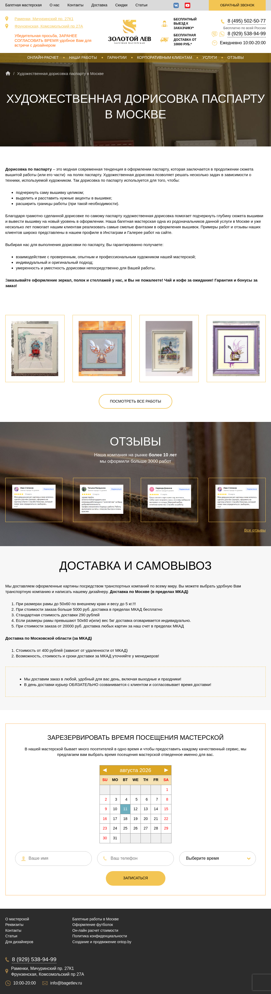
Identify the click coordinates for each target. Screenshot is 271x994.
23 (105, 828)
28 (156, 828)
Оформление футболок (92, 924)
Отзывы (235, 57)
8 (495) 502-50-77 (247, 21)
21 (156, 819)
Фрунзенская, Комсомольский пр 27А (49, 26)
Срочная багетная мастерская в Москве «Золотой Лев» (129, 32)
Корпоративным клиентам (164, 57)
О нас (55, 5)
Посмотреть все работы (135, 401)
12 (135, 809)
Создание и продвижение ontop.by (101, 942)
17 (115, 819)
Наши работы (83, 57)
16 (105, 819)
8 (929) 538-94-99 (247, 33)
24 (115, 828)
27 (146, 828)
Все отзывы (255, 530)
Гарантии (117, 57)
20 (146, 819)
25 (125, 828)
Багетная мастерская (23, 5)
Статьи (141, 5)
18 (125, 819)
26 (135, 828)
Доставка (99, 5)
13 (146, 809)
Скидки (121, 5)
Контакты (75, 5)
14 (156, 809)
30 (105, 838)
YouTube (187, 5)
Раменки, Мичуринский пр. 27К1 (44, 18)
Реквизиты (14, 924)
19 (135, 819)
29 (166, 828)
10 (115, 809)
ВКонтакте (176, 5)
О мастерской (17, 919)
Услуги (209, 57)
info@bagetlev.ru (66, 983)
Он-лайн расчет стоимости (95, 930)
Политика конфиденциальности (99, 936)
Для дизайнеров (19, 942)
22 (166, 819)
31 (115, 838)
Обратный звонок (237, 5)
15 (166, 809)
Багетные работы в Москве (95, 919)
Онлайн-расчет (43, 57)
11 (125, 809)
